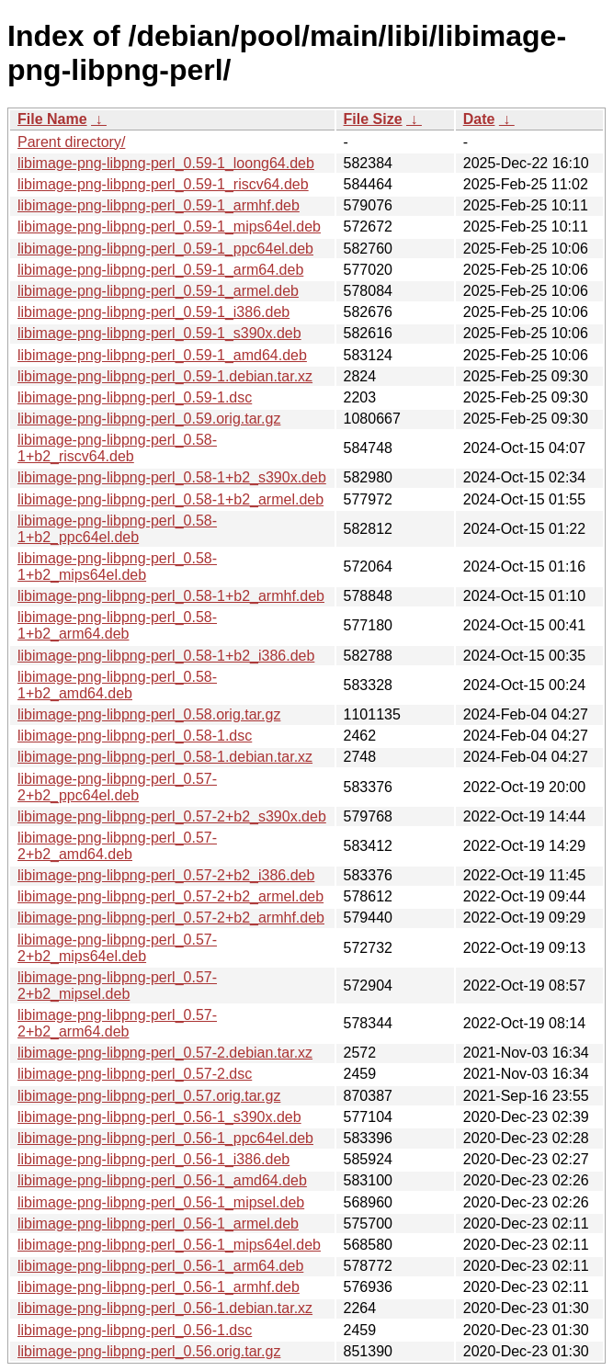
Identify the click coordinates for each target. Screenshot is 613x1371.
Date (479, 119)
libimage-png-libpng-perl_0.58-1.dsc (134, 735)
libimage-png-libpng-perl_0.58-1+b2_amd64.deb (117, 685)
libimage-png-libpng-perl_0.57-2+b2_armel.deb (170, 896)
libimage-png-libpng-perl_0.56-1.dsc (134, 1330)
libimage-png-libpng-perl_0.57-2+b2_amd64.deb (117, 846)
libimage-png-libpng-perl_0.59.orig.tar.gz (148, 418)
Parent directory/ (71, 142)
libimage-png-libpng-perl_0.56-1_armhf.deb (158, 1287)
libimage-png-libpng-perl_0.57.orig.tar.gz (148, 1096)
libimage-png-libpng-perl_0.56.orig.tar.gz (148, 1351)
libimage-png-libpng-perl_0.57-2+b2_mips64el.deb (117, 948)
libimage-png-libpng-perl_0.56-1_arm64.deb (160, 1266)
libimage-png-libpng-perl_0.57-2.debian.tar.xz (164, 1052)
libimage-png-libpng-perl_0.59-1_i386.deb (153, 312)
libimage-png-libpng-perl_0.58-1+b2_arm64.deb (117, 625)
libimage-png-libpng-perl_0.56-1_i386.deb (153, 1159)
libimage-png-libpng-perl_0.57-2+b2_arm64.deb (117, 1023)
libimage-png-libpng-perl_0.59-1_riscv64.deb (163, 184)
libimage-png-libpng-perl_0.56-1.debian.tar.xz (164, 1308)
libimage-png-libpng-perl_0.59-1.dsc (134, 397)
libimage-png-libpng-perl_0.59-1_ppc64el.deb (165, 248)
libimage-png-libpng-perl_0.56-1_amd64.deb (162, 1180)
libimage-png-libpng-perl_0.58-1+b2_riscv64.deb (117, 448)
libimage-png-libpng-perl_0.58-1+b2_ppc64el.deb (117, 529)
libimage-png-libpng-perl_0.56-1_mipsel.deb (160, 1202)
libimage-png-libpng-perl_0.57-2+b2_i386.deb (165, 875)
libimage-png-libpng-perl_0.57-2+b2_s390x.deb (171, 816)
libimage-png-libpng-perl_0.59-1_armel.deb (158, 291)
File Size (373, 119)
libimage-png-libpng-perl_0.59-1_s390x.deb (159, 333)
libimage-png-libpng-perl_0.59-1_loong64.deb (165, 163)
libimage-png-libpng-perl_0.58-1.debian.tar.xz (164, 757)
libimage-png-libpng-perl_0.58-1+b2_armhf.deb (170, 596)
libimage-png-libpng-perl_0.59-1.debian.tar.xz (164, 376)
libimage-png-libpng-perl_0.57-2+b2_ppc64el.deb (117, 787)
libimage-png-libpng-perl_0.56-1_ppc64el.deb (165, 1138)
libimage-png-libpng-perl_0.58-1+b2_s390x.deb (171, 477)
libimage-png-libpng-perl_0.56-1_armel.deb (158, 1223)
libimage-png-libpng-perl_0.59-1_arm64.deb (160, 270)
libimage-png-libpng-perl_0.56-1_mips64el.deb (169, 1244)
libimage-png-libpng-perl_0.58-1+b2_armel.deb (170, 499)
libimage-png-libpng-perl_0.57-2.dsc (134, 1074)
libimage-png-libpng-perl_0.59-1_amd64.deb (162, 355)
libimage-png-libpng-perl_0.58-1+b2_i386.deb (165, 655)
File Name (52, 119)
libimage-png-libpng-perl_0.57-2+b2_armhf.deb (170, 917)
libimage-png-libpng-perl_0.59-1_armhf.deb (158, 205)
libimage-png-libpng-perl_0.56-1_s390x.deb (159, 1117)
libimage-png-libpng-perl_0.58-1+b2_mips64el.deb (117, 566)
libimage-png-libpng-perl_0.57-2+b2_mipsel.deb (117, 985)
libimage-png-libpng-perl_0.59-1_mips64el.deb (169, 226)
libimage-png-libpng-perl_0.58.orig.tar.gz (148, 714)
